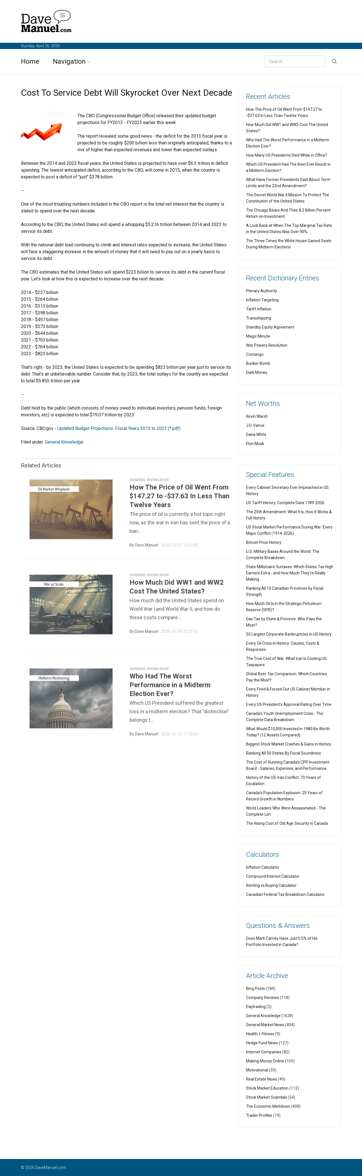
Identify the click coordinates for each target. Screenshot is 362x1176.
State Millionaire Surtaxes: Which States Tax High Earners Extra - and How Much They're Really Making (289, 572)
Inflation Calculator (262, 867)
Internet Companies (263, 1052)
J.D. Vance (255, 425)
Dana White (256, 434)
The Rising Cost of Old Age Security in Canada (287, 823)
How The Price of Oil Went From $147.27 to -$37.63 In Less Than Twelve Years (179, 498)
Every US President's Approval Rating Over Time (288, 704)
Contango (255, 354)
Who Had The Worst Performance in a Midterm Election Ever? (170, 687)
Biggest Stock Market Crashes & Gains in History (288, 744)
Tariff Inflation (259, 309)
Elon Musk (255, 443)
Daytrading (256, 1006)
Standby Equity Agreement (270, 327)
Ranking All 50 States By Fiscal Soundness (283, 753)
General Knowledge (64, 442)
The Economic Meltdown (268, 1106)
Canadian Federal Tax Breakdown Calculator (285, 894)
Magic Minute (258, 336)
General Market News (265, 1024)
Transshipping (258, 318)
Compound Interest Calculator (272, 876)
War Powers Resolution (266, 345)
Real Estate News (261, 1079)
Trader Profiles (259, 1115)
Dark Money (256, 372)
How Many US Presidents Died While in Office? (286, 155)
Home (30, 61)
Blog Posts (255, 988)
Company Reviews (262, 997)
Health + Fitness (260, 1034)
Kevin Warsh (257, 416)
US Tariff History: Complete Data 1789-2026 (285, 502)
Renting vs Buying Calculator (271, 885)
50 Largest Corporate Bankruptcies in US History (288, 634)
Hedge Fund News (262, 1043)
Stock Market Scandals (266, 1097)
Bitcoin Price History (263, 542)
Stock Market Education (267, 1088)
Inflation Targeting (262, 300)
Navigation (69, 61)
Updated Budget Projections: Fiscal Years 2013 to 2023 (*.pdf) (118, 428)
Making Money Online (265, 1061)
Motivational (257, 1070)
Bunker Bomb (258, 363)
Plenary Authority (261, 291)
